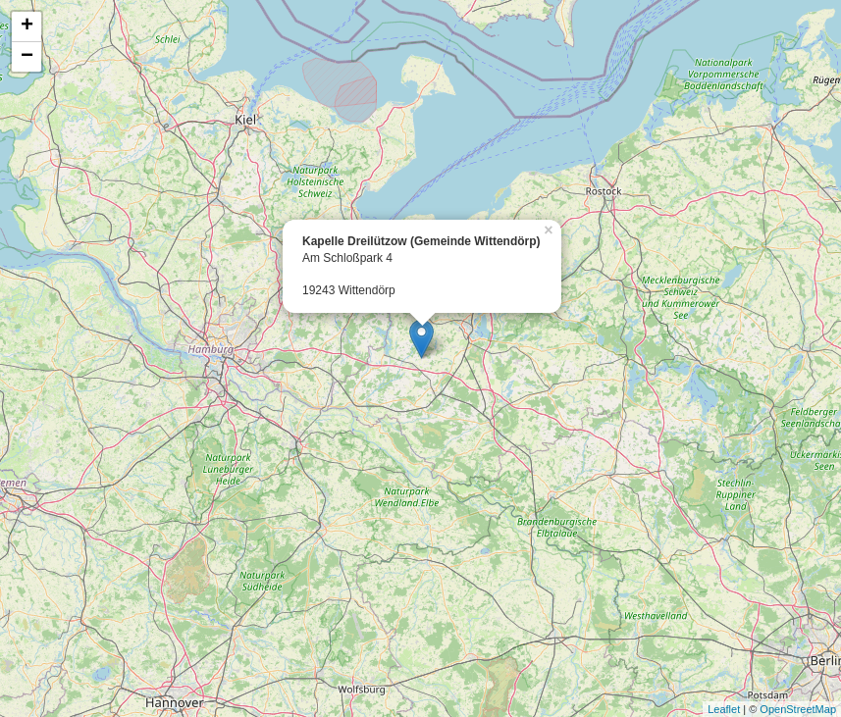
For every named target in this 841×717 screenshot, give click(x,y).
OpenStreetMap (798, 709)
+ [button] (27, 26)
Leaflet (724, 709)
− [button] (27, 57)
